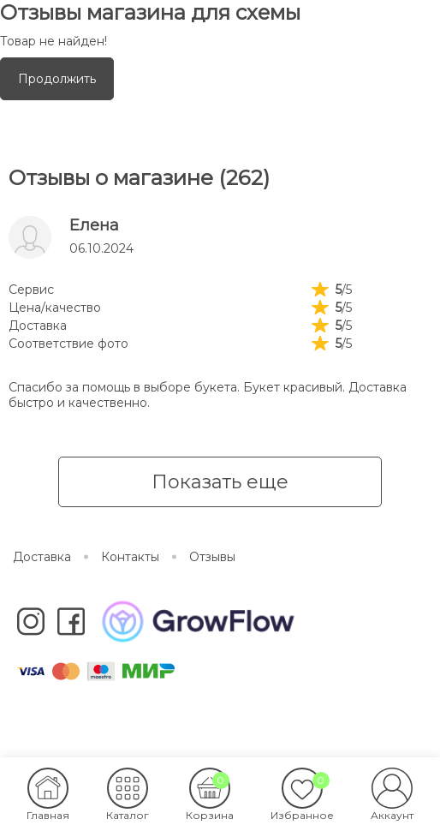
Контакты (130, 557)
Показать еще (220, 481)
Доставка (42, 557)
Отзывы (212, 557)
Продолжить (57, 79)
